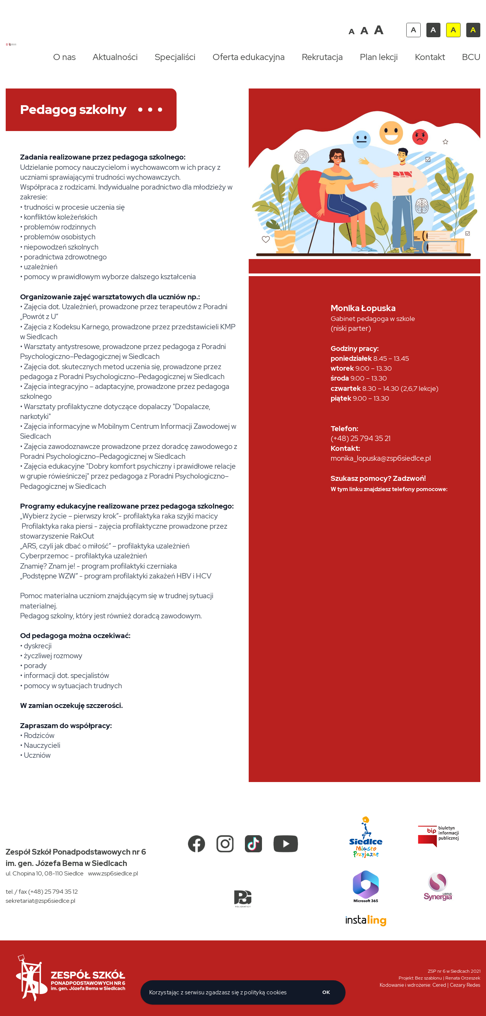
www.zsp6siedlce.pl (113, 873)
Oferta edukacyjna (249, 57)
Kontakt (430, 57)
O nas (64, 57)
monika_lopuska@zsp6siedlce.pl (381, 458)
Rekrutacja (322, 57)
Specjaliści (175, 57)
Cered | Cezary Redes (456, 985)
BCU (471, 57)
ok (326, 992)
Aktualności (115, 57)
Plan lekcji (379, 57)
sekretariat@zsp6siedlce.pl (40, 901)
